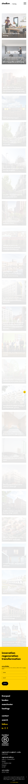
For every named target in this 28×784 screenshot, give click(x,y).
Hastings (6, 709)
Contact (5, 716)
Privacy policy (15, 782)
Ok (11, 782)
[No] (26, 777)
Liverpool (6, 696)
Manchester (7, 704)
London (5, 700)
